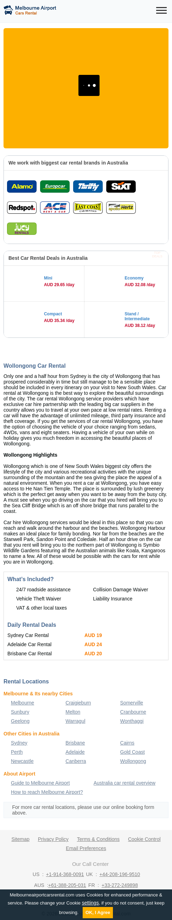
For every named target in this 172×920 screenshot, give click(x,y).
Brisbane (75, 743)
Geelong (20, 721)
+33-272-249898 (120, 885)
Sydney (19, 743)
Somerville (131, 703)
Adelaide (75, 752)
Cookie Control (144, 839)
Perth (17, 752)
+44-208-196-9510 (120, 874)
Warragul (75, 721)
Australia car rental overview (124, 783)
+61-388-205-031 (67, 885)
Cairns (127, 743)
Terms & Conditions (98, 839)
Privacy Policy (53, 839)
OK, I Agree (97, 912)
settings (90, 903)
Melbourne (22, 703)
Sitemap (20, 839)
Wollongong (133, 761)
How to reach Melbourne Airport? (47, 792)
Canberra (75, 761)
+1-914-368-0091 (65, 874)
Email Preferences (86, 848)
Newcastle (22, 761)
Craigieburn (78, 703)
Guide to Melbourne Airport (40, 783)
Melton (72, 712)
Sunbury (20, 712)
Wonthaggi (132, 721)
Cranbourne (133, 712)
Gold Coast (132, 752)
